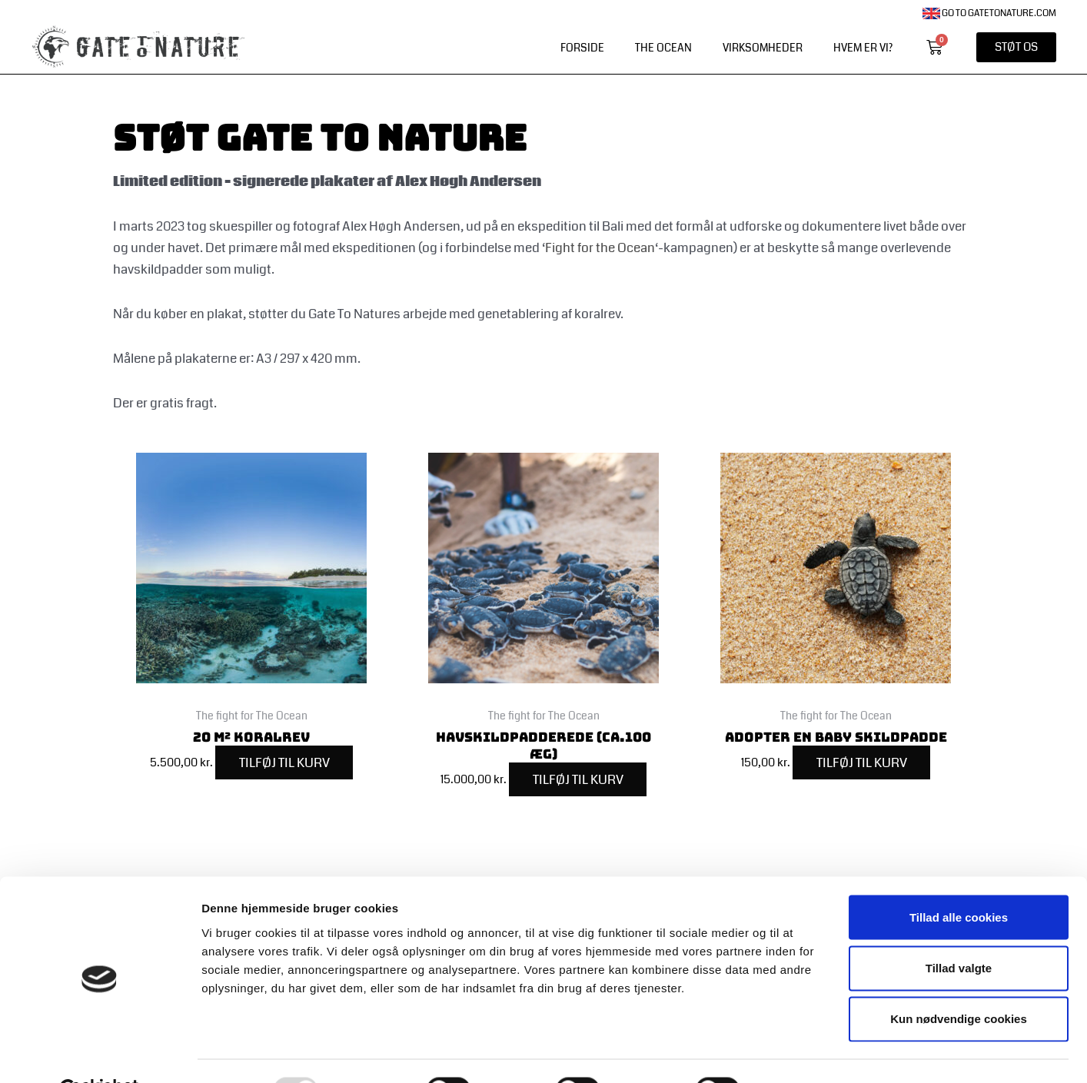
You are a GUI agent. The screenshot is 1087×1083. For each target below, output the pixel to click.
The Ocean (663, 47)
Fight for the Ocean (600, 247)
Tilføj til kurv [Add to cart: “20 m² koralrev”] (284, 762)
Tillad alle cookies (958, 879)
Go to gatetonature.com (989, 13)
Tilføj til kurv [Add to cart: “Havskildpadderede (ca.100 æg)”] (578, 779)
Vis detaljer (799, 1052)
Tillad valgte (959, 930)
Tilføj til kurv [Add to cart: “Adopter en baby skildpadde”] (861, 762)
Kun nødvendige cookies (958, 981)
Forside (582, 47)
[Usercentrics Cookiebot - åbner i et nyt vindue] (99, 1053)
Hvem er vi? (863, 47)
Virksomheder (763, 47)
